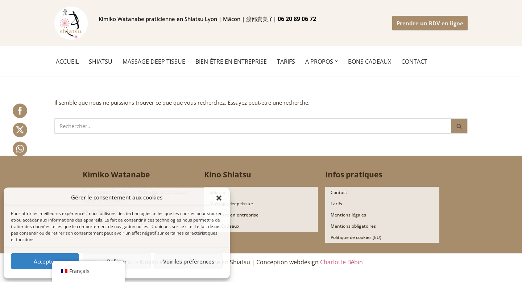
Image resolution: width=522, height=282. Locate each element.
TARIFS (286, 62)
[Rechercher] (252, 126)
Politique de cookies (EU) (356, 238)
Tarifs (336, 204)
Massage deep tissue (231, 204)
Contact (339, 193)
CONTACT (414, 62)
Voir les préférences (188, 261)
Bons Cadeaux (224, 226)
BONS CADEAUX (369, 62)
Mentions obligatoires (353, 226)
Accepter (45, 261)
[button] (219, 197)
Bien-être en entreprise (231, 62)
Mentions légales (348, 215)
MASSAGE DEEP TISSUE (154, 62)
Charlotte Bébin (341, 262)
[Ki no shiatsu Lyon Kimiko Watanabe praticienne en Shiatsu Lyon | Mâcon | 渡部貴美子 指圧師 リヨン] (71, 23)
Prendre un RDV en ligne (430, 23)
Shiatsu (217, 193)
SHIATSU (100, 62)
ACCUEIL (67, 62)
